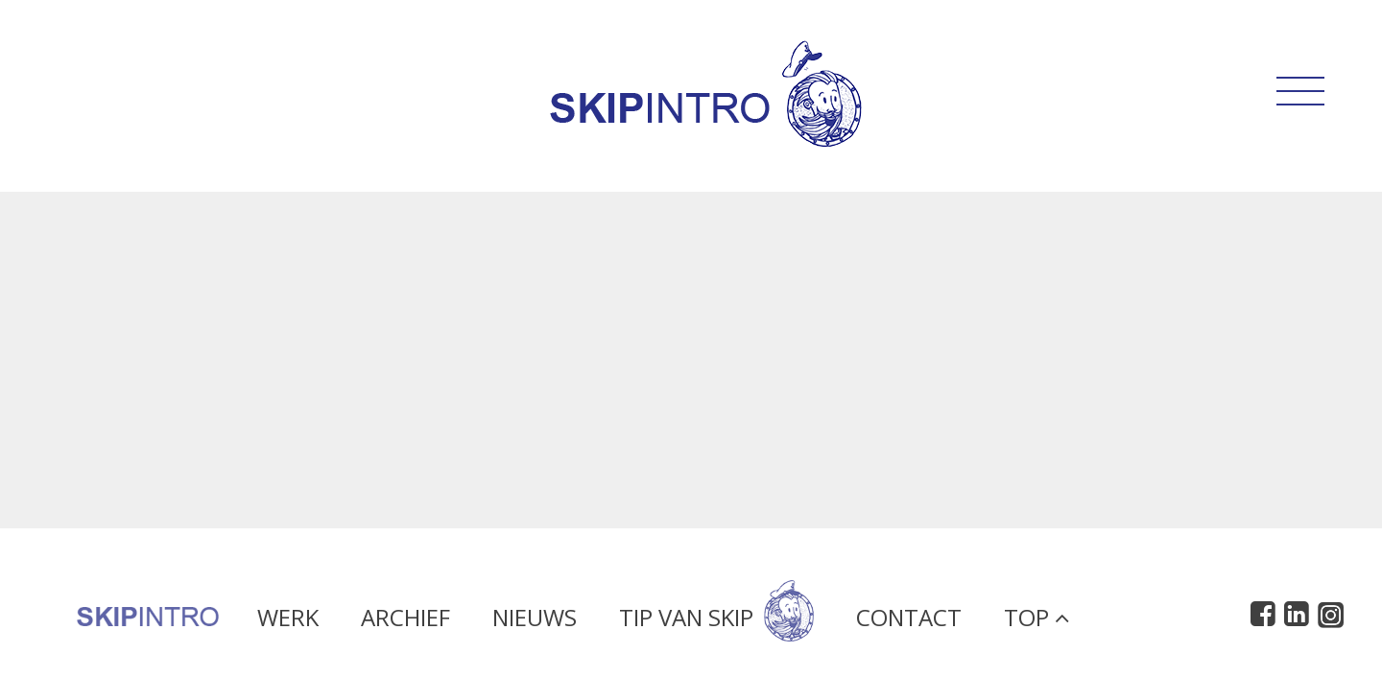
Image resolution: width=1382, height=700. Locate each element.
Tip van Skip (716, 622)
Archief (405, 622)
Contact (909, 622)
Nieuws (534, 622)
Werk (288, 622)
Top (1036, 622)
